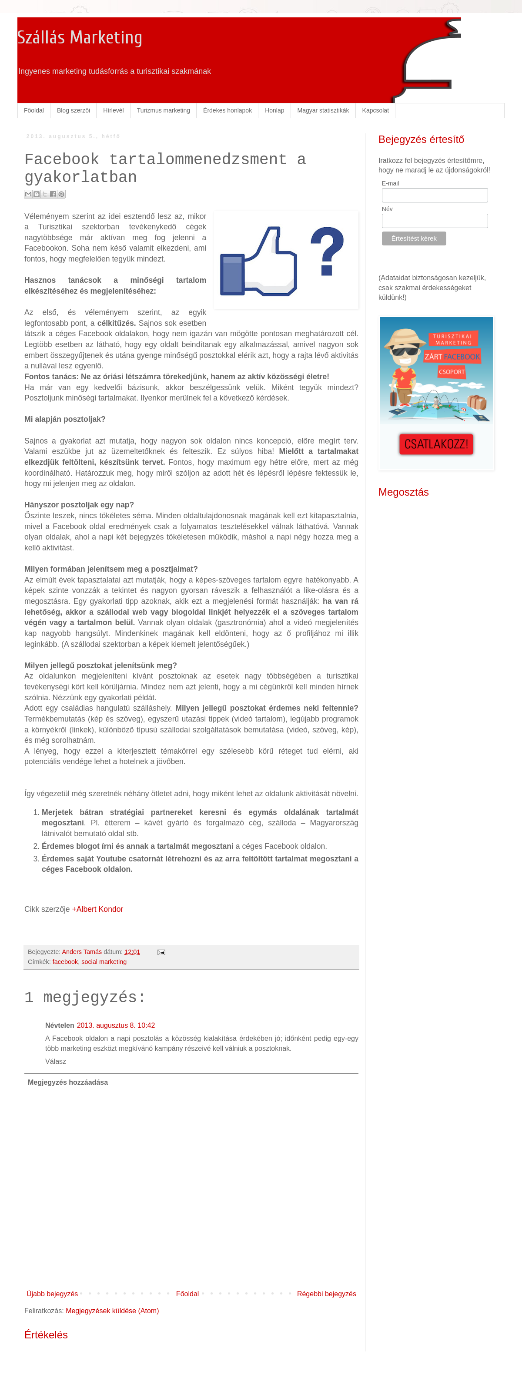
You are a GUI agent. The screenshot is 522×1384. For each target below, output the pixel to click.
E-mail (390, 183)
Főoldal (34, 110)
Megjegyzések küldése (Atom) (112, 1310)
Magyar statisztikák (323, 110)
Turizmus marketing (163, 110)
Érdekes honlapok (227, 110)
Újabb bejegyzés (52, 1294)
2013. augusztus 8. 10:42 (116, 1025)
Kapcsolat (375, 110)
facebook (65, 961)
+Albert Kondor (98, 909)
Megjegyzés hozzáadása (68, 1082)
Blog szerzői (73, 110)
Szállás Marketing (80, 37)
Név (387, 208)
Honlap (274, 110)
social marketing (104, 961)
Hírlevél (113, 110)
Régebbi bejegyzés (326, 1294)
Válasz (55, 1061)
